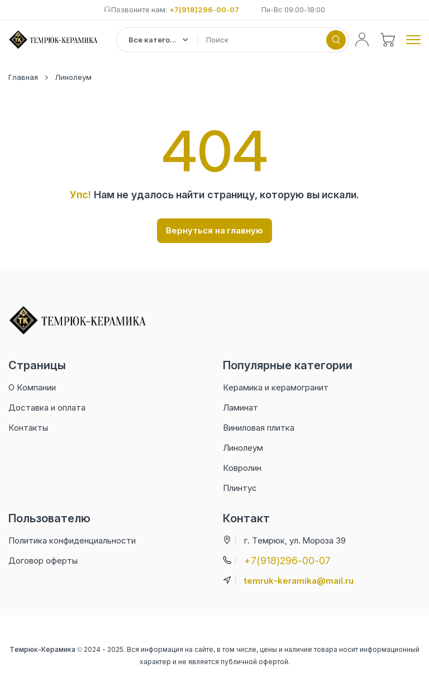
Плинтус (240, 488)
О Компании (32, 387)
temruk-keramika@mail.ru (299, 580)
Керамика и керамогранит (275, 387)
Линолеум (73, 77)
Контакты (28, 427)
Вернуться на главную (215, 230)
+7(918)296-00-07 (204, 9)
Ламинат (240, 407)
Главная (23, 77)
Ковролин (242, 468)
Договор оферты (43, 560)
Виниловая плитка (258, 427)
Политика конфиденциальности (72, 540)
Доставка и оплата (46, 407)
